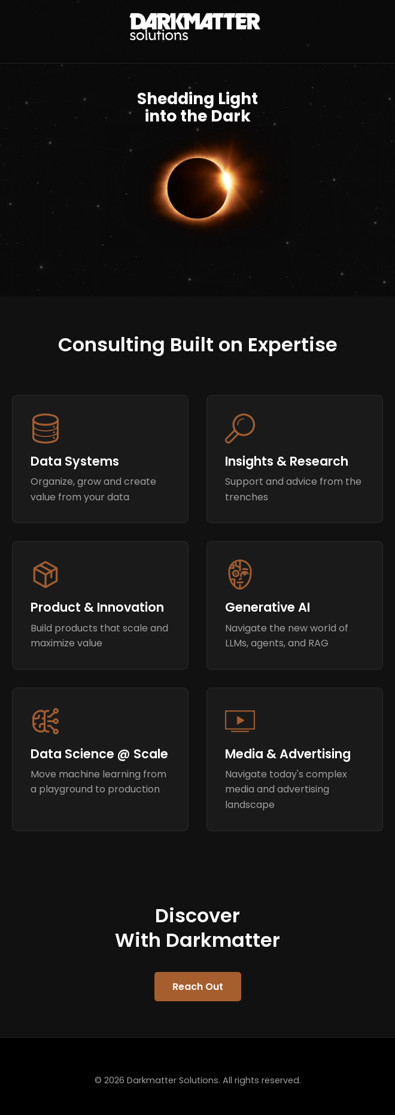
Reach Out (197, 987)
